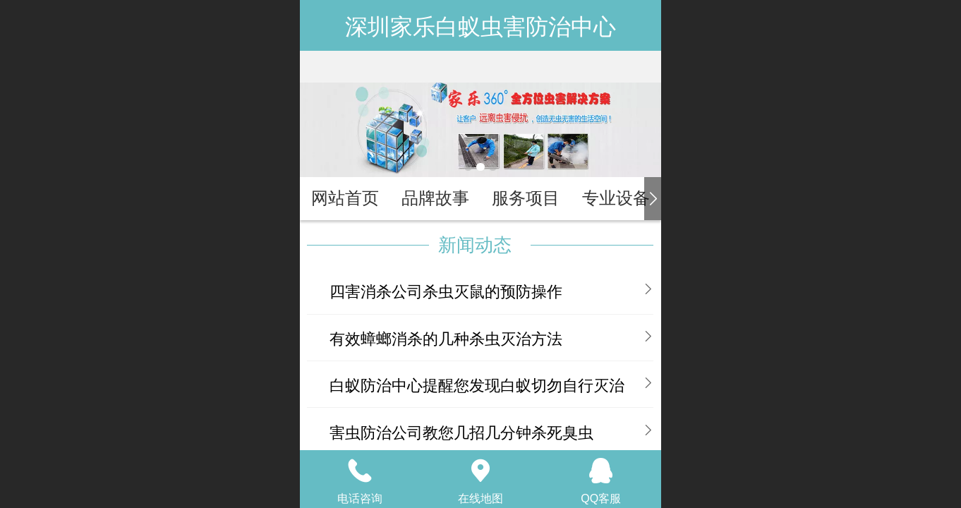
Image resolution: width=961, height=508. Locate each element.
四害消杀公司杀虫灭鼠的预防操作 (446, 292)
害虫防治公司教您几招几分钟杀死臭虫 (461, 433)
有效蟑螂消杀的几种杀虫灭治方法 (446, 339)
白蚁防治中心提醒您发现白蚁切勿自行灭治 (477, 385)
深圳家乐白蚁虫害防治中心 (480, 27)
